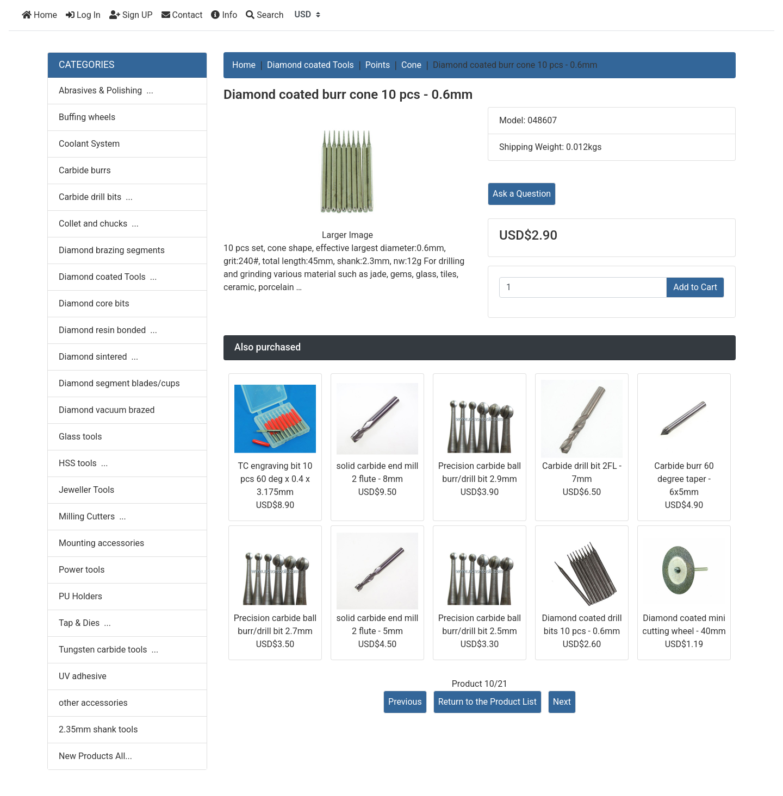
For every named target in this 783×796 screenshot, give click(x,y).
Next (562, 702)
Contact (182, 15)
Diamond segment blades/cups (119, 383)
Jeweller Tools (86, 490)
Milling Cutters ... (92, 516)
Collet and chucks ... (99, 223)
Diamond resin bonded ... (108, 330)
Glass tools (80, 436)
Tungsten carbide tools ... (108, 649)
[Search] (264, 15)
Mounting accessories (101, 543)
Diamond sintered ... (98, 357)
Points (377, 65)
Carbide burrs (85, 170)
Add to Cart (695, 287)
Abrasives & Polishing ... (106, 90)
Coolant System (89, 144)
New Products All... (95, 756)
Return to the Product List (487, 702)
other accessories (93, 703)
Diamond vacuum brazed (107, 410)
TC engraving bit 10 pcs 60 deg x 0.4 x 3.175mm (275, 479)
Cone (411, 65)
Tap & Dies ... (85, 623)
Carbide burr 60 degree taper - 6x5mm (684, 479)
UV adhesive (83, 676)
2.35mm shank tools (98, 729)
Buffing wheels (87, 117)
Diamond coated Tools (310, 65)
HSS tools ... (83, 463)
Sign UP (131, 15)
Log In (83, 15)
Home (39, 15)
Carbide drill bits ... (96, 197)
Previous (405, 702)
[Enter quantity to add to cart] (583, 287)
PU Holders (80, 596)
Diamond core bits (94, 303)
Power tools (82, 570)
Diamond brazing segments (112, 250)
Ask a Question (522, 194)
